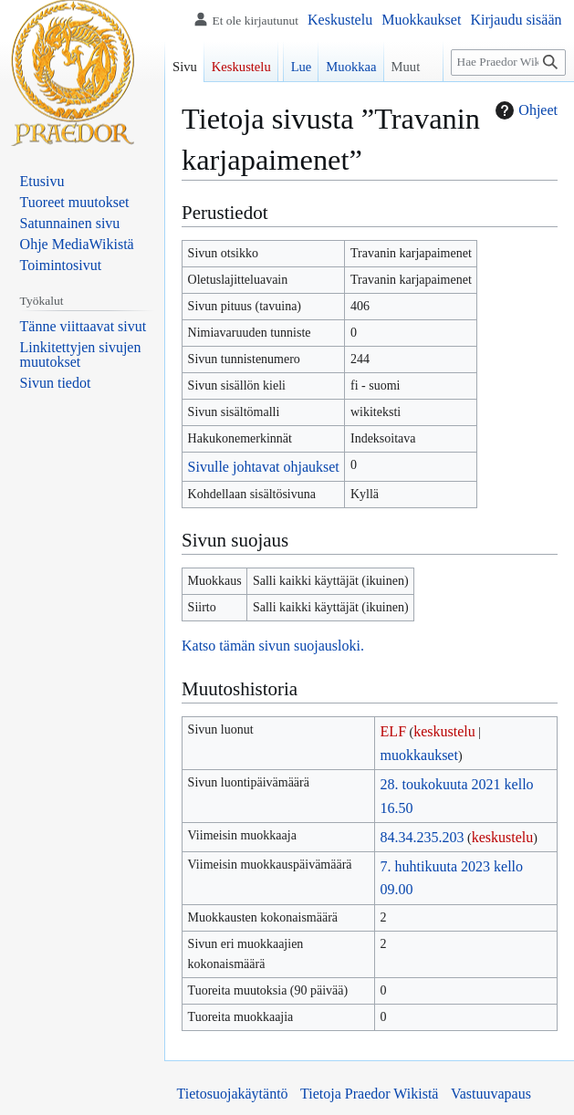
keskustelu (444, 731)
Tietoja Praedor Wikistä (369, 1093)
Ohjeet (524, 110)
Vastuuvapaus (491, 1093)
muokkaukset (419, 755)
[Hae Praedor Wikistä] (508, 62)
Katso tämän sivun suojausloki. (273, 645)
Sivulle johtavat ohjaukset (263, 466)
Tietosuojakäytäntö (232, 1093)
